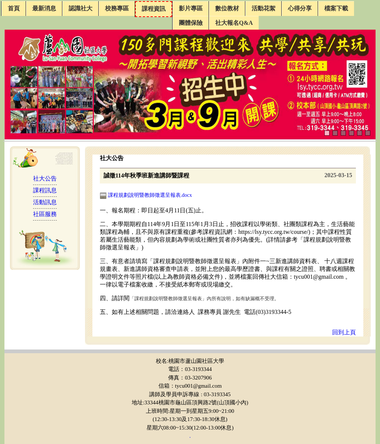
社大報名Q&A (234, 23)
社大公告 (45, 178)
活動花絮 (263, 8)
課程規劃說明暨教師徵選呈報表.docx (146, 195)
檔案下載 (336, 8)
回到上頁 (344, 332)
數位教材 (227, 8)
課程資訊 (154, 9)
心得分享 (300, 8)
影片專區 (191, 8)
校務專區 (117, 8)
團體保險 (191, 23)
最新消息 (44, 8)
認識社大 (80, 8)
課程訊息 (45, 190)
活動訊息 (45, 202)
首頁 (14, 8)
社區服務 (45, 214)
